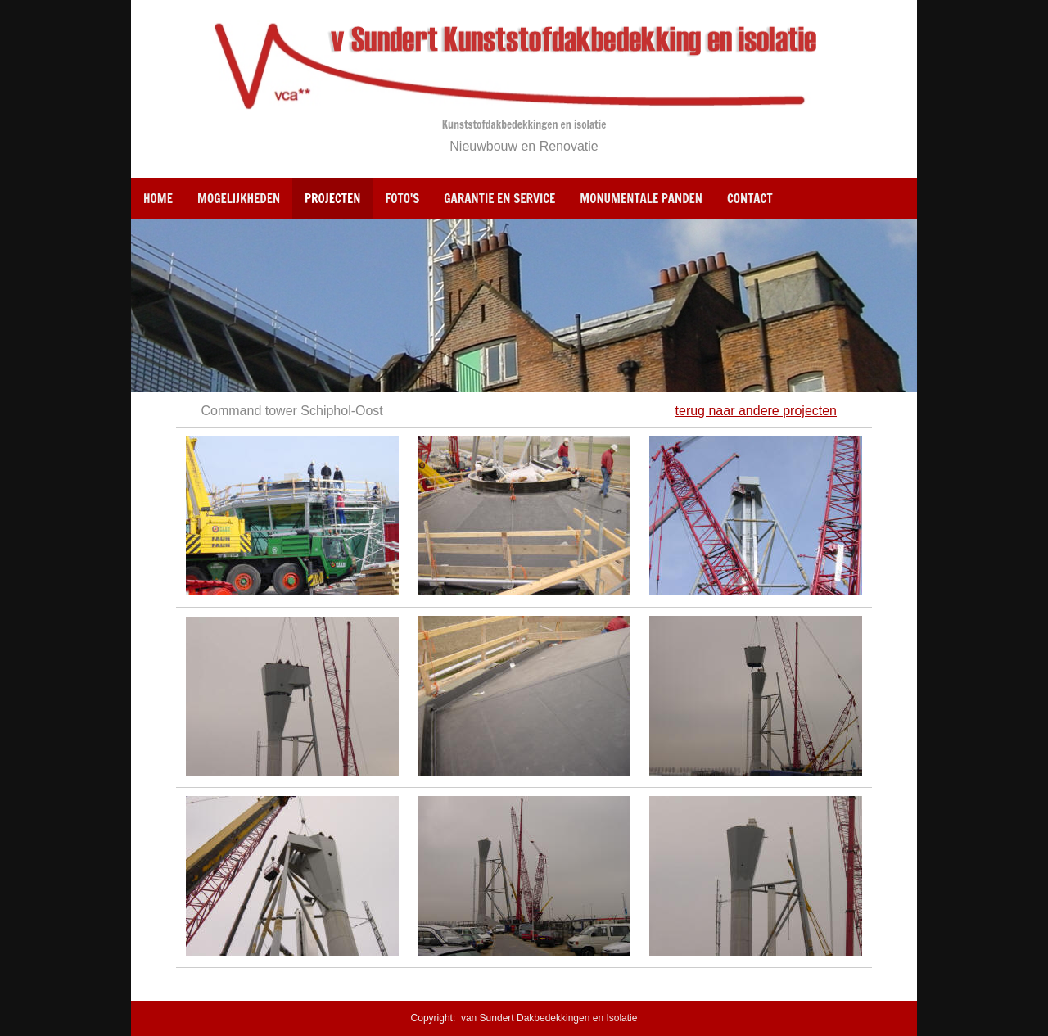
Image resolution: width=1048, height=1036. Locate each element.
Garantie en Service (499, 198)
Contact (750, 198)
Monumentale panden (641, 198)
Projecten (332, 198)
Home (158, 198)
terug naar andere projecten (756, 411)
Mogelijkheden (238, 198)
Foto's (402, 198)
